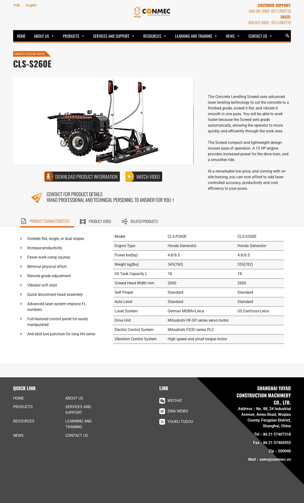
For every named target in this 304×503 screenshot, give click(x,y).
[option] (103, 120)
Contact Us (258, 36)
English (31, 5)
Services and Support (111, 36)
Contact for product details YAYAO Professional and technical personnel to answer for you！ (111, 197)
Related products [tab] (144, 221)
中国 (16, 5)
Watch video (148, 176)
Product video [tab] (100, 221)
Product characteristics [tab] (49, 221)
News (230, 36)
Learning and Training (193, 36)
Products (71, 36)
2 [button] (110, 162)
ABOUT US (41, 36)
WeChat (174, 400)
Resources (152, 36)
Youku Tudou (180, 421)
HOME (21, 36)
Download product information (86, 176)
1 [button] (103, 162)
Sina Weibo (177, 411)
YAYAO (152, 12)
